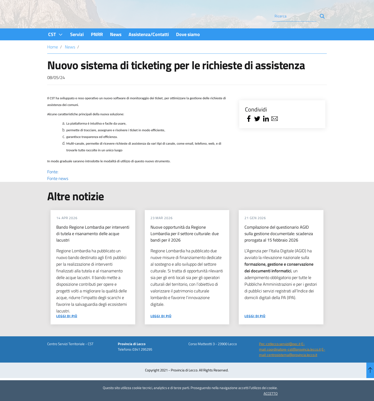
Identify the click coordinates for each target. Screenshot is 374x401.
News (70, 60)
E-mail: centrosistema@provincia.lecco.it (292, 364)
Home (52, 60)
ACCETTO (271, 393)
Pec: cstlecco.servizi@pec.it (280, 356)
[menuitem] (55, 47)
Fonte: (140, 188)
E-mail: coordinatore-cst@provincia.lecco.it (290, 359)
